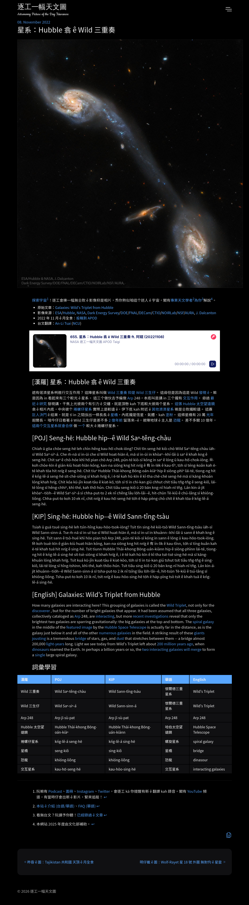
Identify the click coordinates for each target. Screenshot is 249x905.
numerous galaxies (115, 632)
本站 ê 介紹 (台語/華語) (56, 806)
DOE (124, 312)
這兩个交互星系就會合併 (52, 425)
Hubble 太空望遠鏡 (199, 403)
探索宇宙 (39, 300)
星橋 (114, 414)
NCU (76, 323)
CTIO (156, 312)
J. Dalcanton (206, 312)
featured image (79, 627)
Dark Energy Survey (103, 312)
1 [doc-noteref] (48, 299)
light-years (55, 643)
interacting (105, 616)
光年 (210, 414)
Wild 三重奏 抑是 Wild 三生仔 (132, 392)
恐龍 (177, 420)
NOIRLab (169, 312)
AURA (189, 312)
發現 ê (204, 392)
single (40, 654)
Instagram (85, 791)
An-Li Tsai (63, 323)
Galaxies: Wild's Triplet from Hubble (84, 307)
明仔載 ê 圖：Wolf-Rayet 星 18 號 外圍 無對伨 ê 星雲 (181, 862)
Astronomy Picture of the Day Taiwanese (43, 14)
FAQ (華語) (87, 806)
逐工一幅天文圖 (42, 7)
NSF (180, 312)
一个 (81, 425)
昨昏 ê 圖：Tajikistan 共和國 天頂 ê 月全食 (60, 862)
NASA (81, 312)
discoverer (41, 610)
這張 (178, 403)
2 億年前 (115, 420)
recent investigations (150, 616)
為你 (198, 300)
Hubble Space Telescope (125, 627)
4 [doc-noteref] (212, 299)
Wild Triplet (176, 605)
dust (120, 638)
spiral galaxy (203, 621)
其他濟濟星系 (163, 409)
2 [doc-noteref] (193, 299)
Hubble (69, 312)
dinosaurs (40, 649)
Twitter (104, 791)
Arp (130, 398)
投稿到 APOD (86, 318)
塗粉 (169, 414)
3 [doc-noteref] (202, 299)
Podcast (55, 791)
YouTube (194, 791)
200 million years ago (175, 643)
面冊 (69, 791)
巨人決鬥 (39, 414)
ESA (58, 312)
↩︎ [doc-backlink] (105, 797)
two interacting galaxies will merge (172, 649)
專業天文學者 (181, 300)
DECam (145, 312)
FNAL (133, 312)
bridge (80, 638)
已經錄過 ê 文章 (90, 815)
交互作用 (190, 398)
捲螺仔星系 (83, 409)
